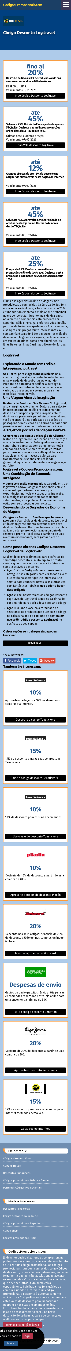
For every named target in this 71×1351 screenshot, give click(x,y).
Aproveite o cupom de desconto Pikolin (35, 894)
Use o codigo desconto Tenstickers (35, 778)
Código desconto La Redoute (20, 1216)
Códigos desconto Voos (17, 1158)
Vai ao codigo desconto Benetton (35, 1012)
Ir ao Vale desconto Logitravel (35, 145)
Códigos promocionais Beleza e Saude (26, 1180)
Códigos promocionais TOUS (19, 1238)
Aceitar (11, 1343)
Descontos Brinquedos (17, 1173)
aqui (27, 1336)
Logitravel (35, 643)
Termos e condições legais (23, 1324)
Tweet (30, 660)
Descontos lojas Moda (16, 1208)
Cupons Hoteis (12, 1165)
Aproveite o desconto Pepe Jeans (35, 1070)
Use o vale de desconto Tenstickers (35, 836)
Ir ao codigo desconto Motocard (35, 953)
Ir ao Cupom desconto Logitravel (35, 191)
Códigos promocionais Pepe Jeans (23, 1223)
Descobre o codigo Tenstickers (35, 719)
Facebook (12, 660)
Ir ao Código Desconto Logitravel (35, 95)
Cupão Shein (10, 1230)
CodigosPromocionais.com (22, 5)
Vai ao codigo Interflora (35, 1128)
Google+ (47, 660)
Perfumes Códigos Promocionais (22, 1187)
